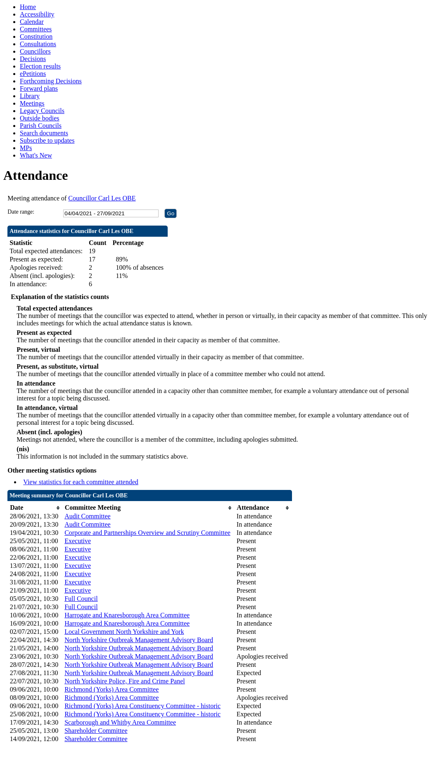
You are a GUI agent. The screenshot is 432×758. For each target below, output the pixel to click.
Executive (77, 540)
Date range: (20, 212)
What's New (36, 155)
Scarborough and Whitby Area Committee (120, 722)
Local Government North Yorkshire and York (124, 631)
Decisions (33, 58)
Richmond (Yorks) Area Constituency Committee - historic (142, 705)
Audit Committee (87, 516)
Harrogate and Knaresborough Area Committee (127, 615)
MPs (26, 147)
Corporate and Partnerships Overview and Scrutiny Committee (147, 532)
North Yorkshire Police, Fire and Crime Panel (124, 681)
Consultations (38, 43)
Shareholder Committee (95, 730)
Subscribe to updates (47, 140)
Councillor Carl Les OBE (101, 198)
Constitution (36, 36)
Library (30, 95)
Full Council (80, 598)
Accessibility (37, 14)
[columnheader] (35, 508)
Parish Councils (41, 125)
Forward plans (39, 88)
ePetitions (33, 73)
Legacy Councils (42, 110)
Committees (36, 29)
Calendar (32, 21)
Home (28, 6)
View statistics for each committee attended (80, 481)
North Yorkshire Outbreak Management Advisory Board (138, 639)
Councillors (35, 51)
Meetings (32, 103)
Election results (40, 66)
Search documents (44, 133)
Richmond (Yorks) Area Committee (111, 689)
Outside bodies (39, 118)
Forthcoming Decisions (51, 81)
